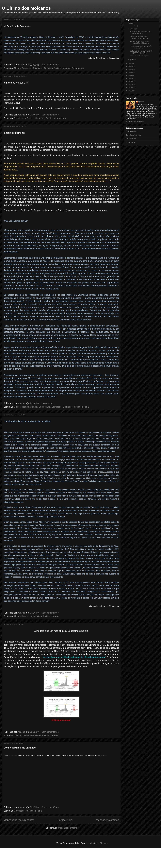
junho (132, 59)
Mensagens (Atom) (67, 828)
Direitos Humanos (35, 118)
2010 (130, 78)
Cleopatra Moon (131, 131)
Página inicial (65, 819)
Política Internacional (56, 118)
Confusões (19, 811)
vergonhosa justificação (29, 155)
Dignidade (57, 407)
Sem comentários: (50, 64)
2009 (130, 81)
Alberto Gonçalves (23, 68)
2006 (130, 90)
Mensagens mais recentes (19, 819)
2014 (130, 66)
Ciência (33, 407)
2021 (130, 23)
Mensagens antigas (107, 819)
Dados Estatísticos (32, 735)
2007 (130, 87)
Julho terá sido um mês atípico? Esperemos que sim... (141, 52)
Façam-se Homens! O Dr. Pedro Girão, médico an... (139, 42)
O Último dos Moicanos (26, 8)
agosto (132, 29)
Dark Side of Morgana (133, 135)
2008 (130, 84)
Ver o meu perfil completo (135, 121)
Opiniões (48, 68)
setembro (133, 26)
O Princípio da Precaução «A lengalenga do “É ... (140, 32)
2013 (130, 69)
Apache (141, 101)
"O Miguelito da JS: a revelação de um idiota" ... (141, 47)
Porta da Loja (130, 142)
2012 (130, 72)
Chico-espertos (21, 407)
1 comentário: (48, 403)
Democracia (20, 118)
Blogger (103, 843)
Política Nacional (62, 68)
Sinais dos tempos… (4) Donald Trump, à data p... (139, 37)
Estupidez (38, 68)
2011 (130, 75)
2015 (130, 63)
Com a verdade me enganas (20, 747)
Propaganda (78, 68)
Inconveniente (131, 138)
